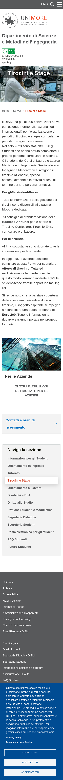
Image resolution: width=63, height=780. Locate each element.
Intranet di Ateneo (13, 606)
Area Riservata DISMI (16, 631)
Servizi (17, 110)
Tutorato (14, 473)
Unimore (8, 582)
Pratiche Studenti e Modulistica (30, 510)
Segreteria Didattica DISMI (19, 655)
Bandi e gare (10, 643)
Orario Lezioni (11, 649)
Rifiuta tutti (30, 762)
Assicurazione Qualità (16, 674)
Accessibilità (10, 594)
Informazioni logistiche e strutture (23, 667)
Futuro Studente (19, 546)
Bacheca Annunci (15, 222)
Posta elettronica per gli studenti (31, 532)
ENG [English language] (44, 4)
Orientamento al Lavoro (24, 488)
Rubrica (7, 588)
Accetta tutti (30, 772)
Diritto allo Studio (20, 502)
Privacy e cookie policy (17, 619)
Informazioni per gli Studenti (28, 458)
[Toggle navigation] (60, 4)
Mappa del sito (12, 600)
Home (6, 110)
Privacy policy (13, 737)
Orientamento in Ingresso (26, 465)
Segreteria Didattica (22, 517)
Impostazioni (30, 752)
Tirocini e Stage (19, 480)
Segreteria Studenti (21, 524)
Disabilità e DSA (19, 495)
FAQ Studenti (17, 539)
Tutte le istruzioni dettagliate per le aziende (31, 391)
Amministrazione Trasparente (21, 613)
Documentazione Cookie (19, 742)
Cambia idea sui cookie (17, 625)
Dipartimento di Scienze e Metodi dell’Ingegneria (29, 38)
